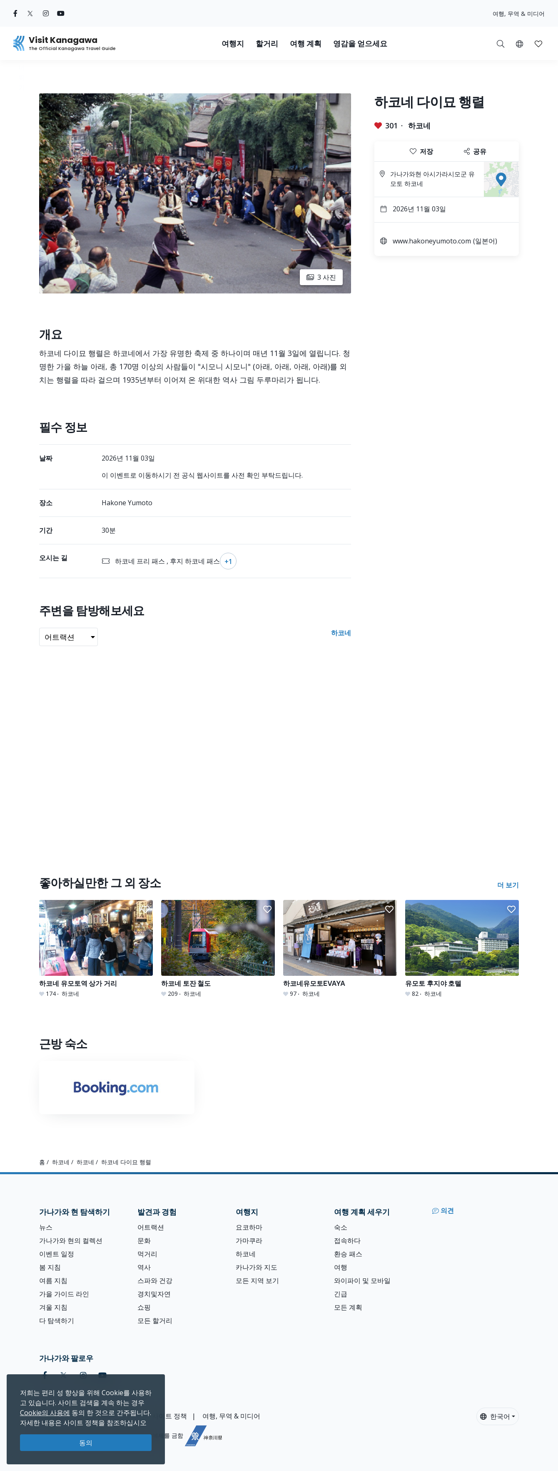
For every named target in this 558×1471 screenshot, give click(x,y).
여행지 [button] (233, 43)
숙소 (340, 1227)
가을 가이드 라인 (64, 1293)
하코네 (419, 125)
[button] (519, 43)
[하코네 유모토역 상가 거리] (96, 949)
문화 (144, 1240)
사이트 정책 (169, 1416)
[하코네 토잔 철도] (218, 949)
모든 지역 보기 (257, 1280)
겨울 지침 (53, 1307)
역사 (144, 1267)
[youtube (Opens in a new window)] (61, 13)
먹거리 (147, 1253)
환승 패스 (348, 1253)
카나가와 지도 (256, 1267)
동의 (85, 1442)
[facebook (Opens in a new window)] (15, 13)
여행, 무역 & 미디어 (519, 14)
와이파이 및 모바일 (362, 1280)
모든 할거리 (154, 1320)
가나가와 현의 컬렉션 (70, 1240)
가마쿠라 (249, 1240)
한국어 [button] (495, 1416)
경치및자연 (154, 1293)
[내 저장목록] (538, 43)
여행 (340, 1267)
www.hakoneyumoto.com (432, 241)
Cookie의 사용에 (45, 1412)
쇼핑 (144, 1307)
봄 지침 (50, 1267)
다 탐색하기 (56, 1320)
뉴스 (45, 1227)
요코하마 (249, 1227)
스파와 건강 (154, 1280)
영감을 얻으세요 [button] (360, 43)
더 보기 (508, 885)
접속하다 (347, 1240)
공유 (475, 151)
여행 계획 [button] (305, 43)
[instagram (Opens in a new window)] (46, 13)
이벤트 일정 (56, 1253)
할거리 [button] (267, 43)
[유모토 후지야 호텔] (462, 949)
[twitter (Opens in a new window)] (30, 13)
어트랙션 (150, 1227)
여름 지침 (53, 1280)
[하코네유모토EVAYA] (340, 949)
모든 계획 (348, 1307)
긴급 (340, 1293)
